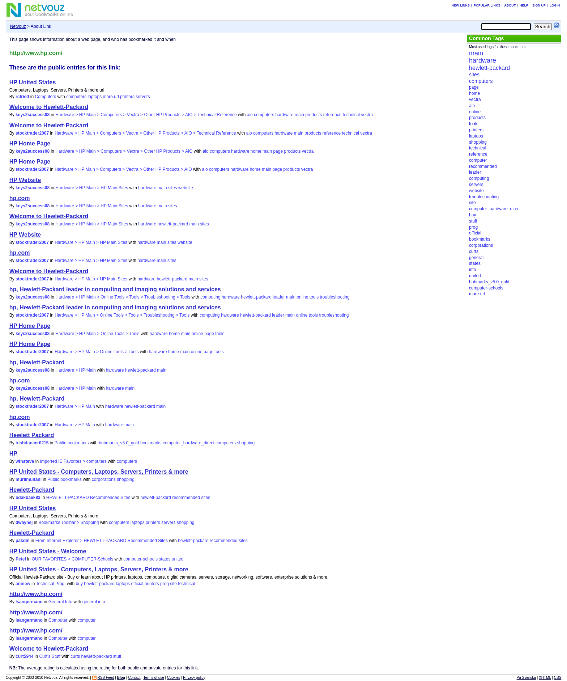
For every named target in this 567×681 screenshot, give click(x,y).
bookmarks (151, 442)
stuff (117, 656)
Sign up (539, 5)
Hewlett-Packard (32, 490)
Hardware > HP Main (75, 370)
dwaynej (24, 522)
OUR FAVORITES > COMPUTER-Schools (73, 559)
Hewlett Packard (31, 435)
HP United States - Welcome (47, 551)
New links (461, 5)
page (278, 151)
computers (76, 96)
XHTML (545, 678)
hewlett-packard (173, 224)
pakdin (23, 540)
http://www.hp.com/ (36, 594)
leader (279, 297)
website (185, 187)
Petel (21, 559)
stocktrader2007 (32, 133)
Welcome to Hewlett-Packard (48, 107)
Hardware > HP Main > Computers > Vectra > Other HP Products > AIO (123, 151)
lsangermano (29, 601)
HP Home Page (30, 143)
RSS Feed (105, 678)
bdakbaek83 (28, 497)
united (178, 559)
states (164, 559)
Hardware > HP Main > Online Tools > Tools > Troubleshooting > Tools (122, 297)
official (137, 583)
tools (314, 297)
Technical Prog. (51, 583)
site (173, 583)
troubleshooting (335, 297)
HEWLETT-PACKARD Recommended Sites (88, 497)
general (89, 601)
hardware (285, 114)
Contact (134, 678)
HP (13, 454)
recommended (186, 497)
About (510, 5)
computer (86, 620)
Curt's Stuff (49, 656)
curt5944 (24, 656)
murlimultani (29, 479)
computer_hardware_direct (188, 442)
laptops (95, 96)
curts (75, 656)
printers (127, 96)
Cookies (173, 678)
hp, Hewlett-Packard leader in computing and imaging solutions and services (115, 289)
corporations (104, 479)
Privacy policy (194, 678)
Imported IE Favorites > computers (73, 461)
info (101, 601)
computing (210, 297)
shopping (246, 442)
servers (143, 96)
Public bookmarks (71, 442)
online (302, 297)
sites (172, 187)
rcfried (22, 96)
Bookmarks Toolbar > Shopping (68, 522)
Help (524, 5)
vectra (367, 114)
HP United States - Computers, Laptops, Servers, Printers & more (98, 472)
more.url (111, 96)
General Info (60, 601)
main (299, 114)
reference (332, 114)
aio (250, 114)
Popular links (487, 5)
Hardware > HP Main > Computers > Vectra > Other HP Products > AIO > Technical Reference (146, 114)
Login (555, 5)
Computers (45, 96)
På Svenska (526, 678)
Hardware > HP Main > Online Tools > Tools (97, 333)
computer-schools (140, 559)
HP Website (25, 180)
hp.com (19, 198)
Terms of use (154, 678)
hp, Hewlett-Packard (37, 362)
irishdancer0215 (32, 442)
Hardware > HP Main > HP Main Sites (91, 187)
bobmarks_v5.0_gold (119, 442)
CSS (558, 678)
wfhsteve (25, 461)
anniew (23, 583)
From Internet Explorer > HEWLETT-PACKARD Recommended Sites (101, 540)
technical (351, 114)
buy (79, 583)
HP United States (32, 82)
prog (164, 583)
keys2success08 (33, 114)
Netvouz (18, 26)
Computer (58, 620)
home (256, 151)
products (313, 114)
